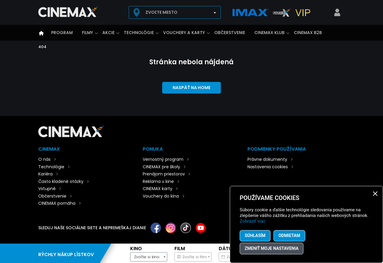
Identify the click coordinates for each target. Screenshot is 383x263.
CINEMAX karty (157, 189)
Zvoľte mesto (161, 12)
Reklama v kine (158, 181)
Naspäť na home (191, 88)
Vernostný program (163, 159)
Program (62, 33)
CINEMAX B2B (308, 33)
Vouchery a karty (184, 33)
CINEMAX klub (269, 33)
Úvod (41, 33)
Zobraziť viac (252, 221)
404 (42, 47)
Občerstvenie (229, 33)
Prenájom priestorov (164, 174)
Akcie (108, 33)
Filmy (87, 33)
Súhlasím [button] (255, 235)
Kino (136, 248)
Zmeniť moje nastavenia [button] (272, 248)
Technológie (139, 33)
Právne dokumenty (267, 159)
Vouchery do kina (161, 196)
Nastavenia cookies (267, 167)
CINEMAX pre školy (161, 167)
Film (179, 248)
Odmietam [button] (290, 235)
